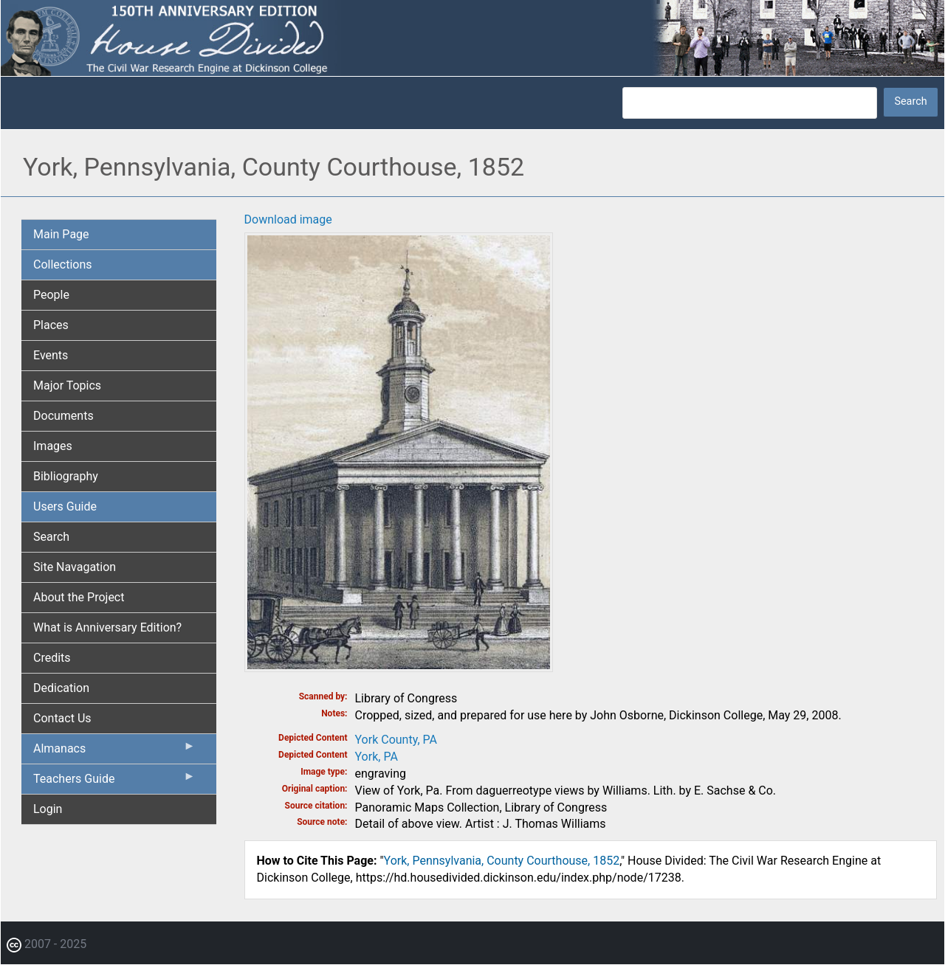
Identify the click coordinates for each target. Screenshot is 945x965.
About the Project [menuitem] (78, 597)
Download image (288, 219)
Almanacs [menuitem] (114, 752)
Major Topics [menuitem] (67, 385)
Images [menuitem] (52, 446)
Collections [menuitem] (62, 264)
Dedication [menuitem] (61, 688)
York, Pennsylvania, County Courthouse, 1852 (502, 861)
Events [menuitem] (50, 355)
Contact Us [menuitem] (62, 718)
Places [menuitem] (51, 325)
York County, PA (396, 740)
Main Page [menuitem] (61, 234)
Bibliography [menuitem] (65, 476)
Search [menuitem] (51, 537)
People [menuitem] (51, 295)
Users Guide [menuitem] (65, 506)
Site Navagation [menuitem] (74, 567)
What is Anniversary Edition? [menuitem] (107, 627)
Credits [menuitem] (52, 658)
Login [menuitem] (47, 809)
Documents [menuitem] (63, 416)
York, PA (376, 757)
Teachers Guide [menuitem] (114, 782)
